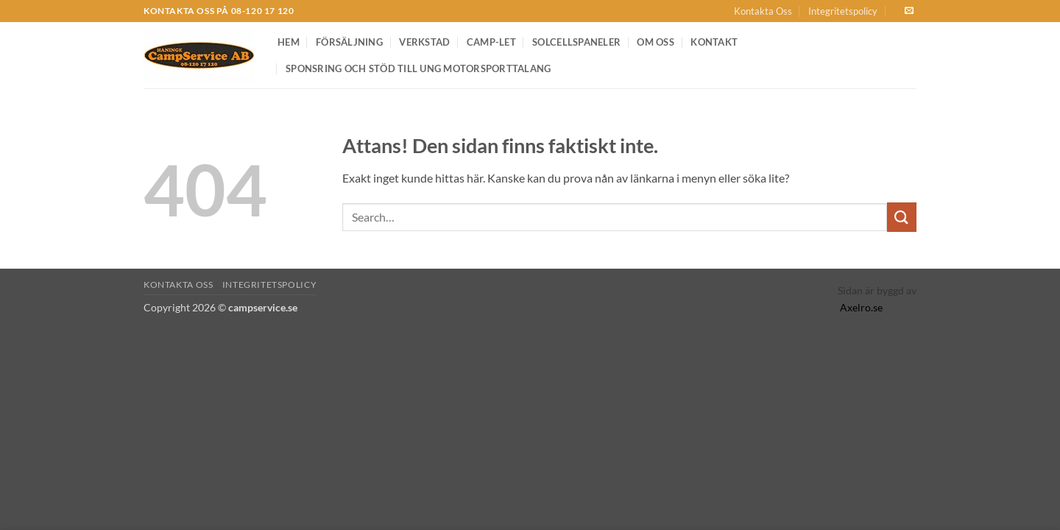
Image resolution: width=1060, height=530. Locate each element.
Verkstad (424, 42)
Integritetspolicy (842, 11)
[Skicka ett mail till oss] (909, 11)
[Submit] (901, 216)
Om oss (655, 42)
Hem (289, 42)
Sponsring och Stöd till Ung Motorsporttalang (418, 68)
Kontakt (714, 42)
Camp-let (491, 42)
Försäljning (349, 42)
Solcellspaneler (576, 42)
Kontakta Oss (763, 11)
